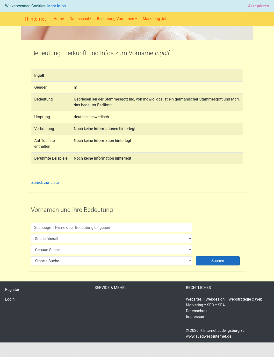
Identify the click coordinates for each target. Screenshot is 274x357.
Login (9, 299)
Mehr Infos (56, 6)
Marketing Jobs (156, 18)
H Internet (35, 19)
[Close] (258, 6)
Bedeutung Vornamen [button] (115, 18)
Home (59, 18)
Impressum (195, 316)
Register (12, 289)
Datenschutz (80, 18)
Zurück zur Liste (45, 182)
